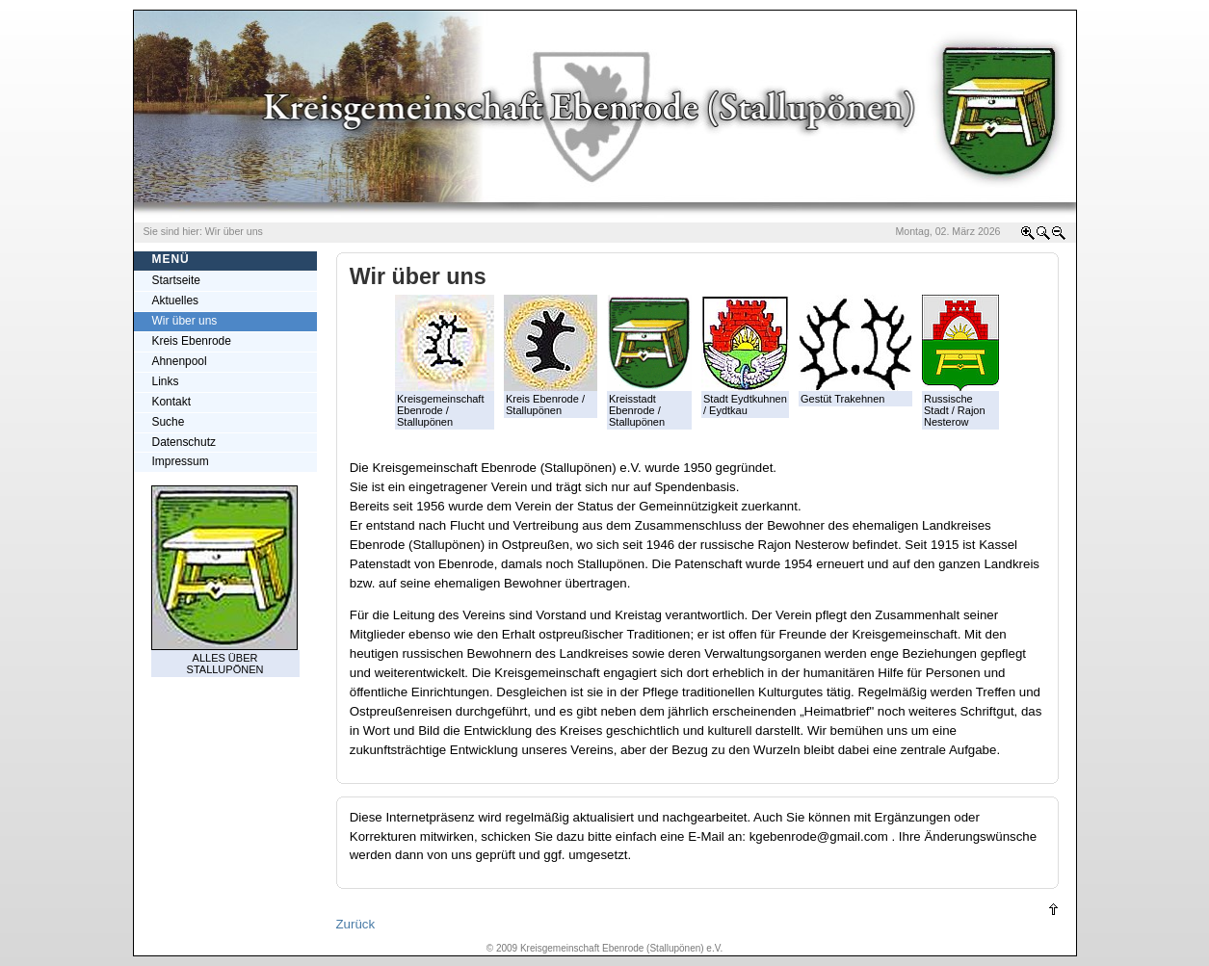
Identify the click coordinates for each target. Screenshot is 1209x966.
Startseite (176, 280)
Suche (168, 422)
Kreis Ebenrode (191, 341)
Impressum (180, 461)
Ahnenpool (179, 361)
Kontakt (172, 401)
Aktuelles (175, 300)
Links (165, 381)
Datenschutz (184, 442)
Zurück (356, 924)
